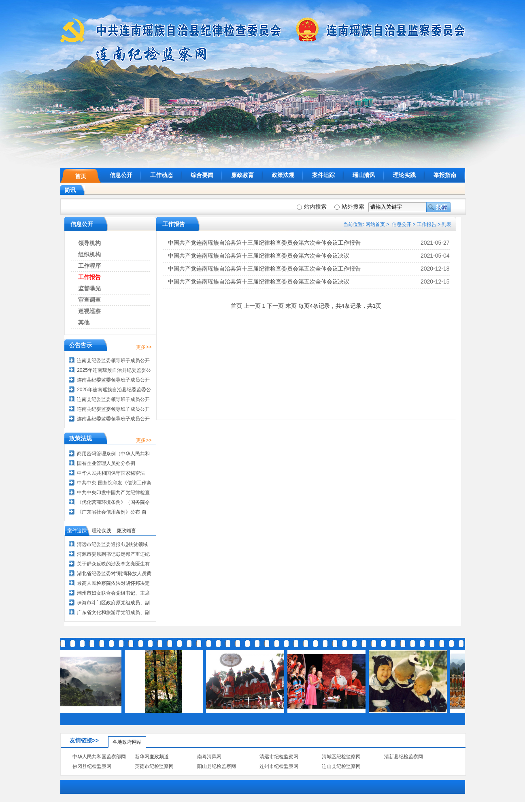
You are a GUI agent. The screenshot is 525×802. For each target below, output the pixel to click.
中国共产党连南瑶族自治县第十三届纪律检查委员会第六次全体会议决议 (258, 255)
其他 (83, 322)
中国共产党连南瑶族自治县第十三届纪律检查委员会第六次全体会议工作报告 (264, 242)
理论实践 (404, 175)
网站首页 (375, 224)
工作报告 (426, 224)
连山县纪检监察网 (341, 766)
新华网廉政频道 (152, 756)
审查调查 (89, 299)
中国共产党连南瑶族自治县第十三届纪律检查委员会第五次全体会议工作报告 (264, 268)
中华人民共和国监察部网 (99, 756)
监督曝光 (89, 288)
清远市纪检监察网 (278, 756)
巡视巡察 (89, 311)
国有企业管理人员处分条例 (106, 463)
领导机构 (89, 243)
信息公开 (121, 175)
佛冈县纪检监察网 (91, 766)
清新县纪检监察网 (403, 756)
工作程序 (89, 265)
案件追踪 (323, 175)
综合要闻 (202, 175)
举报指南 (445, 175)
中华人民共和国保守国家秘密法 (111, 473)
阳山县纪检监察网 (216, 766)
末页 (291, 306)
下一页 (275, 306)
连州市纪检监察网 (278, 766)
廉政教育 (242, 175)
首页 (80, 176)
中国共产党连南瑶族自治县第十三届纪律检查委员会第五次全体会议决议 (258, 281)
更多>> (143, 347)
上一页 (252, 306)
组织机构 (89, 254)
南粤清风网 (209, 756)
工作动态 (161, 175)
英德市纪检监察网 (154, 766)
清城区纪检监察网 (341, 756)
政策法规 (283, 175)
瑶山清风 (364, 175)
